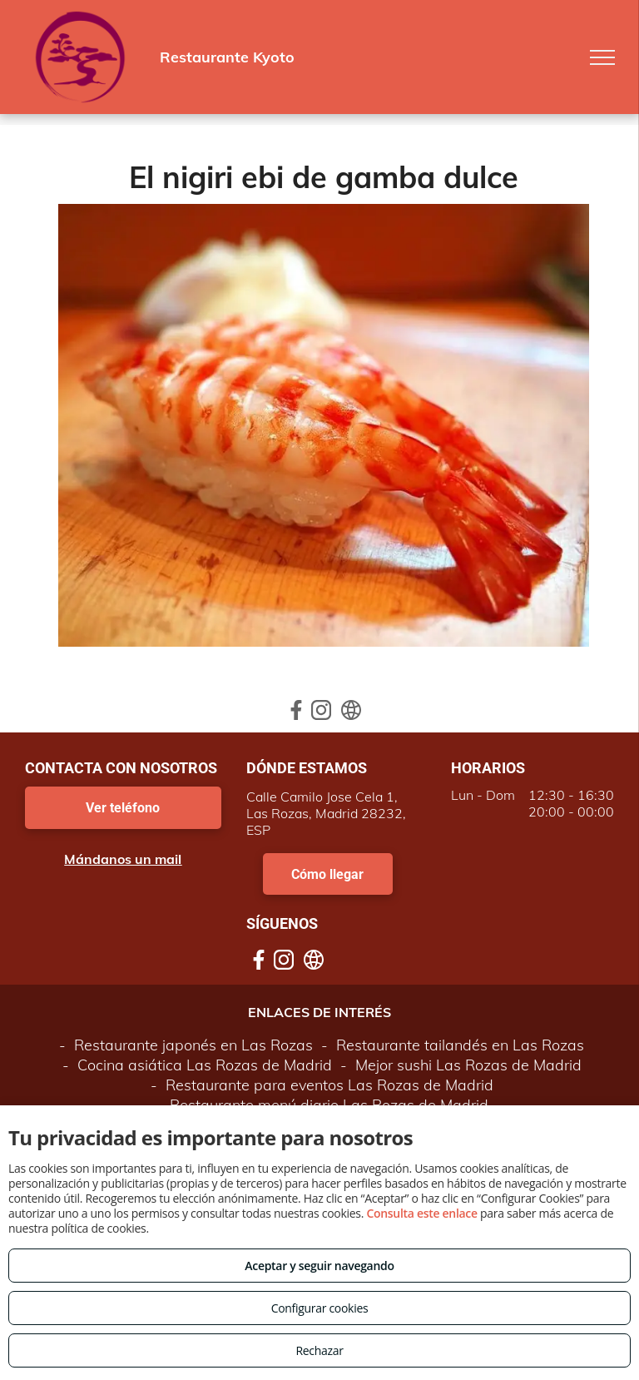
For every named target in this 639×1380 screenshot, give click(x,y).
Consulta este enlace (421, 1213)
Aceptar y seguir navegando (319, 1265)
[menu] (602, 57)
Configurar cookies (320, 1308)
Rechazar (319, 1350)
